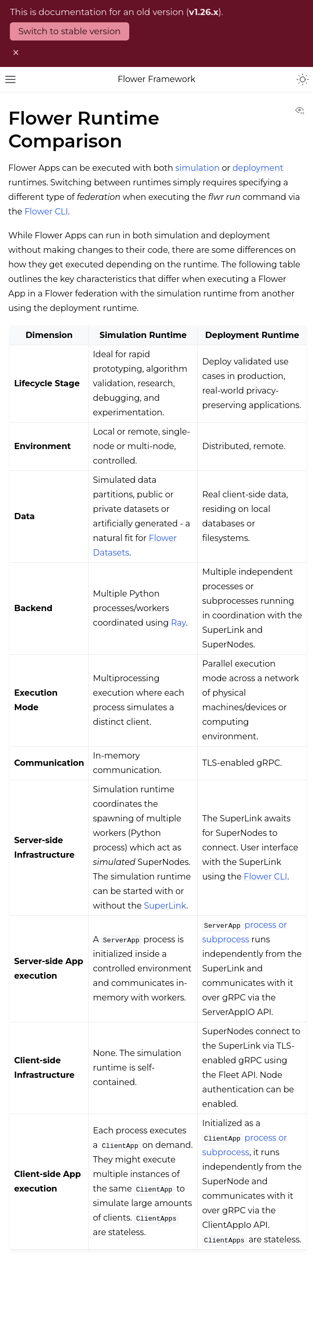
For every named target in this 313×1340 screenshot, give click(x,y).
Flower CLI (46, 211)
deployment (258, 168)
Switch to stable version (69, 31)
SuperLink (165, 906)
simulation (197, 168)
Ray (178, 623)
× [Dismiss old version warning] (15, 52)
